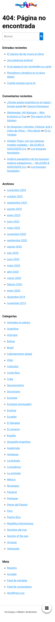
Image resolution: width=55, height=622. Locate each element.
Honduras (12, 454)
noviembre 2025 (16, 190)
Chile (10, 360)
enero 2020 (13, 290)
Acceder (12, 574)
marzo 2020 (14, 278)
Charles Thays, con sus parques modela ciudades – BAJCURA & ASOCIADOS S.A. (25, 144)
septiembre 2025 (17, 202)
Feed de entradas (17, 580)
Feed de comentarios (19, 586)
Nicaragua (13, 485)
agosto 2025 (14, 208)
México (11, 479)
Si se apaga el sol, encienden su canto (29, 66)
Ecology (11, 410)
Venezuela (13, 548)
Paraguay (12, 498)
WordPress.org (15, 593)
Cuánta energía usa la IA (21, 83)
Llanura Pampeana (38, 106)
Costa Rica (13, 372)
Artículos (12, 335)
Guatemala (13, 448)
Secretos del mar (17, 529)
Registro (12, 567)
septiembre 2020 (17, 240)
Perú (9, 510)
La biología (13, 460)
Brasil (10, 347)
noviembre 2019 (16, 303)
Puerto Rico (14, 517)
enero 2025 (13, 215)
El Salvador (13, 423)
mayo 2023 (13, 227)
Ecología (12, 397)
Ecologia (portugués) (19, 404)
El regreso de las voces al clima (25, 54)
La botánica (14, 466)
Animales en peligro (18, 322)
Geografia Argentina (18, 441)
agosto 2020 (14, 246)
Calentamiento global (19, 353)
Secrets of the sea (17, 536)
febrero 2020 (14, 284)
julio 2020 (12, 252)
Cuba (10, 379)
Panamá (12, 492)
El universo (13, 429)
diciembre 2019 (16, 296)
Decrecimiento (15, 385)
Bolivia (11, 341)
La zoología (14, 473)
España (11, 435)
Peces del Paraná (17, 504)
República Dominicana (20, 523)
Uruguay (12, 542)
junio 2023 (13, 221)
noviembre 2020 (16, 234)
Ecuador (12, 416)
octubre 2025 (15, 196)
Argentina (12, 328)
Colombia (12, 366)
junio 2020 (13, 259)
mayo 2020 (13, 265)
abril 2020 (13, 271)
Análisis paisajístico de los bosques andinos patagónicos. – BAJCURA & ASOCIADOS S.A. (28, 162)
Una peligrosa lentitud (20, 60)
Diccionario (13, 391)
